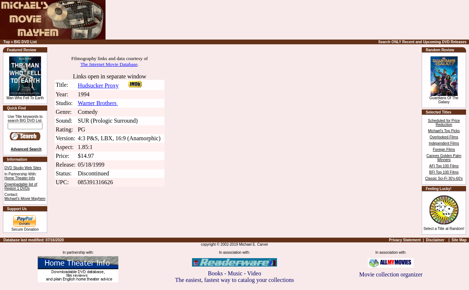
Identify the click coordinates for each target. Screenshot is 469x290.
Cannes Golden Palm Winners (443, 158)
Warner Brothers (98, 103)
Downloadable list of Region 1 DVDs (20, 186)
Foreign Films (444, 150)
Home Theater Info (19, 178)
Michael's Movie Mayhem (24, 199)
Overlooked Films (444, 137)
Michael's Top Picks (444, 131)
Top (6, 42)
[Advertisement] (324, 20)
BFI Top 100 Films (443, 172)
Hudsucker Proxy (98, 85)
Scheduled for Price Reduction (444, 123)
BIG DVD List (25, 42)
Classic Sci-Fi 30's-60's (444, 178)
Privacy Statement (405, 240)
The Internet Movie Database (108, 64)
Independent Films (444, 143)
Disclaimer (435, 240)
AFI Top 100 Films (443, 166)
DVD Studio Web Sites (22, 168)
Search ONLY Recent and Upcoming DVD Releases (422, 42)
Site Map (458, 240)
